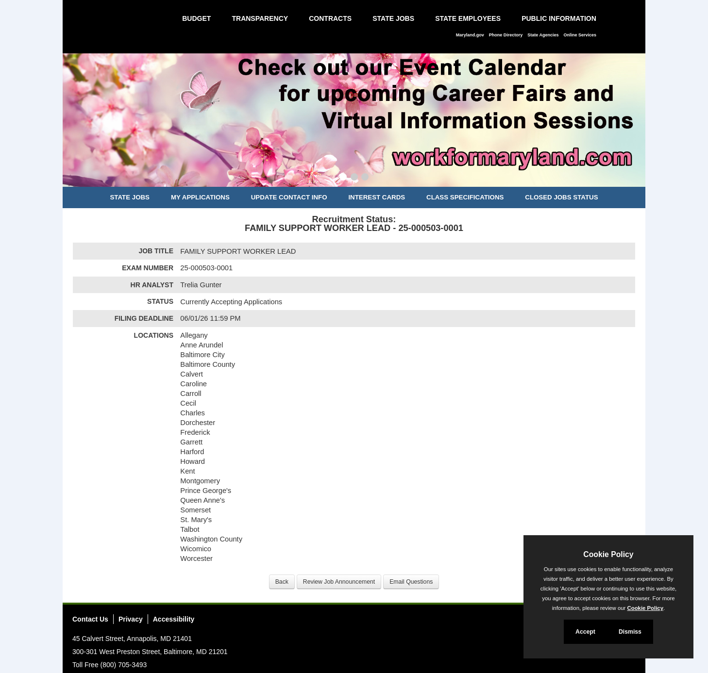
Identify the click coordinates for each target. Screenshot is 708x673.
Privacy (130, 619)
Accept (585, 631)
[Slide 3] (365, 178)
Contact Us (90, 619)
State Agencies (542, 35)
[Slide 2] (354, 178)
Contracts (330, 18)
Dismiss (630, 631)
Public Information (559, 18)
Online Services (579, 35)
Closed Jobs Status (561, 197)
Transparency (260, 18)
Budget (196, 18)
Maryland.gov (470, 35)
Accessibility (174, 619)
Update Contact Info (289, 197)
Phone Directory (506, 35)
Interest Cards (376, 197)
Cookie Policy (608, 554)
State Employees (468, 18)
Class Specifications (465, 197)
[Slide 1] (343, 178)
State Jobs (393, 18)
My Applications (200, 197)
